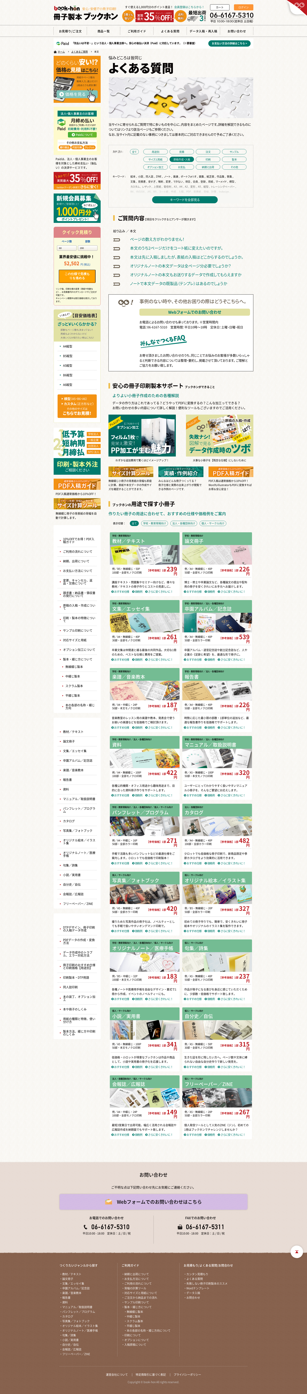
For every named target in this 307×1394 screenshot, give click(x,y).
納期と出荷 (208, 167)
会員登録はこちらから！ (189, 7)
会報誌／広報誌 (73, 894)
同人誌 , (150, 176)
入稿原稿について (135, 1344)
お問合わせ (193, 1297)
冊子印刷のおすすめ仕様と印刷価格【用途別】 (79, 966)
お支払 (181, 167)
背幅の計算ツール (135, 1288)
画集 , (202, 176)
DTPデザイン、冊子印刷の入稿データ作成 (79, 929)
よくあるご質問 (79, 52)
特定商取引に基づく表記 (151, 1374)
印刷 (208, 159)
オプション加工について (79, 649)
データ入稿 (193, 1293)
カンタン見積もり (197, 1274)
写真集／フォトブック (77, 830)
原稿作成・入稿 (181, 159)
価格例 (137, 591)
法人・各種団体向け (194, 807)
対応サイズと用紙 (75, 640)
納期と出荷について (136, 1274)
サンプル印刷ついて (136, 1302)
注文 (208, 152)
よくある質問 (194, 1278)
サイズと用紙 (155, 159)
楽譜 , (176, 176)
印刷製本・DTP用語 (76, 977)
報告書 (67, 779)
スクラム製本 (74, 685)
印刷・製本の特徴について (79, 619)
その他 (234, 167)
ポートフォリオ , (189, 176)
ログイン (243, 7)
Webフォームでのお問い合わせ (194, 312)
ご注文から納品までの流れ (140, 1297)
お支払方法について (136, 1278)
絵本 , (133, 176)
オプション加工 (155, 167)
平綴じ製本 (72, 695)
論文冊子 (69, 741)
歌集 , (230, 176)
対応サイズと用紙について (140, 1293)
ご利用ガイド (77, 529)
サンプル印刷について (77, 630)
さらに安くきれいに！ (159, 591)
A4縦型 (67, 346)
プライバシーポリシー (187, 1374)
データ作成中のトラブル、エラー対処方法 (77, 954)
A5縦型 (67, 365)
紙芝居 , (211, 176)
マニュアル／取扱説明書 (79, 798)
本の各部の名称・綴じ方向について (149, 1330)
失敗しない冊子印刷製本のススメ (207, 1283)
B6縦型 (67, 375)
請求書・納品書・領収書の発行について (79, 594)
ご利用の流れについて (77, 551)
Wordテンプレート (197, 1288)
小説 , (141, 176)
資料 (66, 789)
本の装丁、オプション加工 (79, 998)
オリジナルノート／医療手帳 (79, 854)
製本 (234, 159)
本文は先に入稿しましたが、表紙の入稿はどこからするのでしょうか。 (186, 257)
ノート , (168, 176)
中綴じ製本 (72, 676)
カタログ (69, 821)
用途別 (155, 152)
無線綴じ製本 (74, 666)
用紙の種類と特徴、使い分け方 (79, 1020)
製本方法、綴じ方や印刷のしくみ (79, 1033)
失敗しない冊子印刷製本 (77, 918)
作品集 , (221, 176)
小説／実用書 (72, 874)
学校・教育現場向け (121, 536)
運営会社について (117, 1374)
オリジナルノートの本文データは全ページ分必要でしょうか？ (180, 266)
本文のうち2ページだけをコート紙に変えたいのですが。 (176, 248)
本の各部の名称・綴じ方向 (80, 707)
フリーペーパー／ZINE (78, 903)
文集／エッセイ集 (75, 750)
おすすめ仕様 (120, 591)
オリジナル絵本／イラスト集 (79, 842)
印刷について (132, 1335)
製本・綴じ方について (77, 659)
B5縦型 (67, 355)
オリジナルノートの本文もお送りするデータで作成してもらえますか (185, 275)
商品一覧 (77, 722)
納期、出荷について (76, 561)
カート (220, 7)
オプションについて (136, 1340)
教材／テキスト (73, 731)
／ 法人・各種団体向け (213, 603)
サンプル (234, 152)
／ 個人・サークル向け (162, 807)
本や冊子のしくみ (75, 1009)
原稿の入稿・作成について (79, 607)
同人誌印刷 (70, 987)
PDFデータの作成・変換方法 (79, 941)
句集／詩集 (70, 865)
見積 (181, 152)
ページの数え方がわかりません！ (157, 239)
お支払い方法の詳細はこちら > (229, 43)
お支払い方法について (77, 570)
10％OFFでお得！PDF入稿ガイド (78, 540)
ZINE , (159, 176)
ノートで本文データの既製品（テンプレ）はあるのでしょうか (178, 283)
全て (134, 152)
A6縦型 (67, 384)
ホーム (61, 52)
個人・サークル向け (121, 875)
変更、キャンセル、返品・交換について (77, 582)
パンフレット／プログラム (79, 810)
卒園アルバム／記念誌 (77, 760)
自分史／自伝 (72, 884)
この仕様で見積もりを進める (77, 276)
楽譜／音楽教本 (73, 770)
